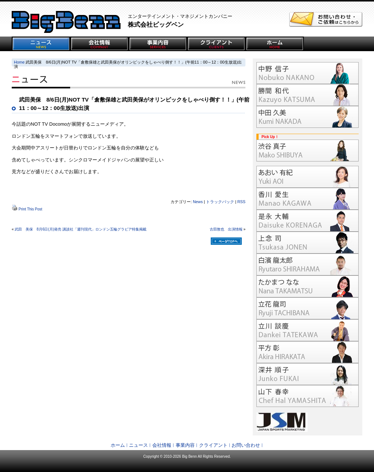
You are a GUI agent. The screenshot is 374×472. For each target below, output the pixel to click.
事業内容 (185, 445)
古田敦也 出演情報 (226, 229)
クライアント (213, 445)
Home (19, 62)
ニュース (138, 445)
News (198, 201)
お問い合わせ (246, 445)
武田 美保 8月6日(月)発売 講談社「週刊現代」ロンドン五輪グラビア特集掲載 (80, 229)
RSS (241, 201)
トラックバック (220, 201)
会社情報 (161, 445)
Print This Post (30, 209)
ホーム (118, 445)
